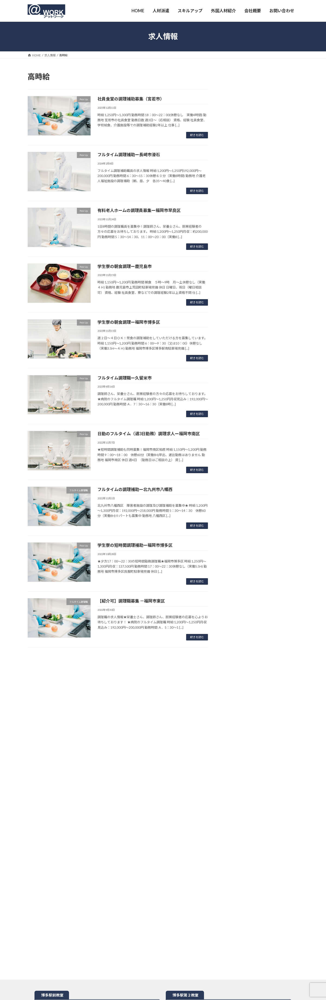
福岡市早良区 (246, 91)
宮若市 (240, 97)
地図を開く (97, 716)
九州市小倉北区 (251, 148)
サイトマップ (217, 918)
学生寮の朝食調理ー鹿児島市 (124, 266)
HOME (36, 918)
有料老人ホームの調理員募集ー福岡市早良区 (139, 210)
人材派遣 (55, 918)
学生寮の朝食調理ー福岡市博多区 (128, 322)
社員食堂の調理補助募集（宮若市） (130, 98)
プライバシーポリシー (186, 918)
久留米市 (242, 109)
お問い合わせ (155, 918)
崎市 (242, 115)
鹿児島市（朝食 (247, 173)
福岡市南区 (244, 103)
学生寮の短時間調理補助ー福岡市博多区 (134, 545)
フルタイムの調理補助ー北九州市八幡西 (134, 489)
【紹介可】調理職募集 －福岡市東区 (131, 600)
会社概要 (75, 918)
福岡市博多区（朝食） (253, 167)
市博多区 (244, 208)
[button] (262, 78)
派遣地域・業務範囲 (125, 918)
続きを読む (197, 135)
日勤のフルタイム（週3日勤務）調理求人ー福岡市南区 (148, 433)
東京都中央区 (244, 217)
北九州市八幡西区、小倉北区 (257, 274)
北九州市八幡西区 (249, 154)
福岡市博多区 (246, 160)
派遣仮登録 (97, 918)
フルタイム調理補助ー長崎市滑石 (128, 154)
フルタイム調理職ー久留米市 (124, 377)
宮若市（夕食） (247, 142)
